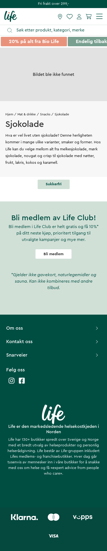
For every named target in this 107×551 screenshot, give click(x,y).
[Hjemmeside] (10, 16)
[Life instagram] (12, 383)
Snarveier (52, 355)
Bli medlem (53, 254)
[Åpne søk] (56, 30)
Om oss (52, 328)
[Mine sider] (79, 16)
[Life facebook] (22, 383)
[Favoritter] (70, 16)
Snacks (45, 114)
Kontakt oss (52, 341)
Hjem (9, 114)
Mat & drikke (26, 114)
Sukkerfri (54, 184)
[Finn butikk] (60, 16)
